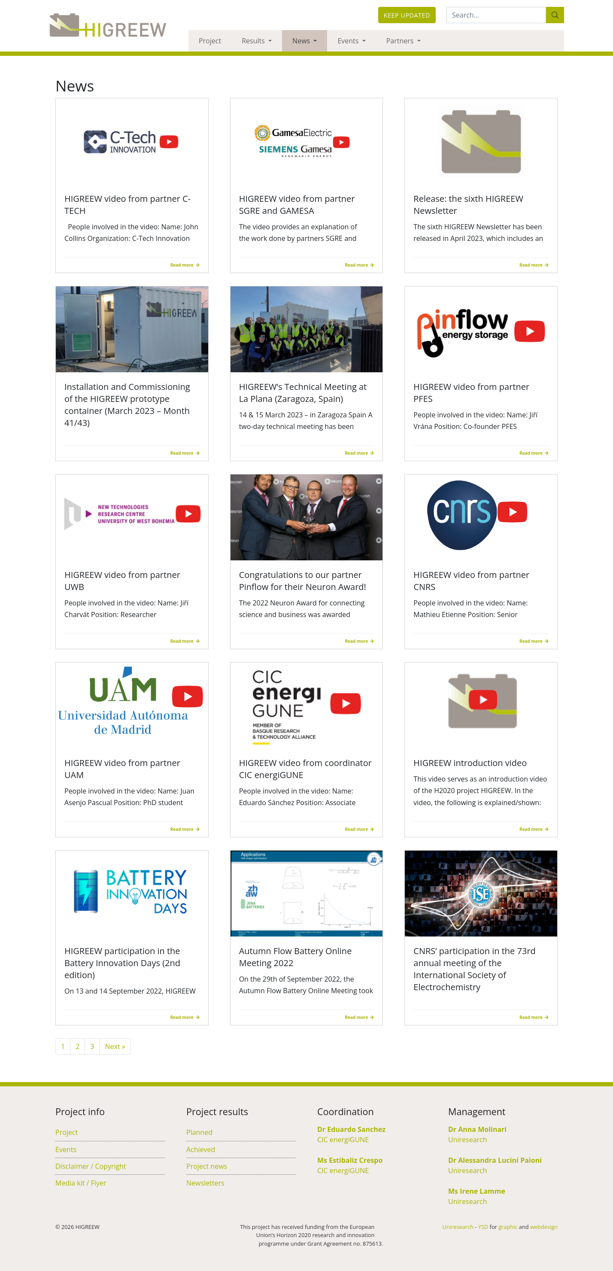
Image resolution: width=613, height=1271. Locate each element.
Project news (206, 1166)
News (302, 41)
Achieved (200, 1149)
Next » (115, 1046)
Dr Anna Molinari (477, 1129)
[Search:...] (496, 15)
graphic (507, 1227)
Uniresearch (467, 1139)
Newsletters (205, 1183)
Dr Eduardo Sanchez (351, 1129)
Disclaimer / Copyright (90, 1166)
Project (210, 41)
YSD (483, 1227)
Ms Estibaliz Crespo (349, 1160)
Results (254, 41)
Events (348, 41)
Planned (199, 1132)
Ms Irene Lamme (476, 1191)
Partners (401, 41)
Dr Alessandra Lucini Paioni (495, 1160)
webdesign (544, 1227)
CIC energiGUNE (343, 1139)
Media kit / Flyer (80, 1183)
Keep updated (407, 15)
